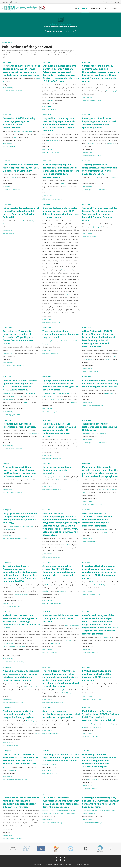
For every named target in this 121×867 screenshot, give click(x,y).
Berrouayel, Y (56, 341)
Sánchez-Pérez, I (103, 532)
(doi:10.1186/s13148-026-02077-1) (91, 156)
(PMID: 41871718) (8, 412)
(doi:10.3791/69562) (8, 233)
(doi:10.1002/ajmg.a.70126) (90, 371)
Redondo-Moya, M (8, 399)
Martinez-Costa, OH (15, 526)
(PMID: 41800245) (47, 650)
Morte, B (108, 359)
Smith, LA (53, 810)
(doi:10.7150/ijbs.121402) (49, 653)
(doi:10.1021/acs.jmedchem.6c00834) (13, 365)
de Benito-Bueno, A (29, 393)
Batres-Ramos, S (27, 131)
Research (84, 8)
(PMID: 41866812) (87, 368)
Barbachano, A (13, 646)
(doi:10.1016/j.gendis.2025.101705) (92, 504)
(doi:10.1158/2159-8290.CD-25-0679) (13, 662)
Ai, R (23, 767)
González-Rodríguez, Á (65, 693)
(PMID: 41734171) (87, 538)
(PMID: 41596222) (87, 786)
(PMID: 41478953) (87, 820)
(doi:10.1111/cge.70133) (49, 109)
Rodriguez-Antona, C (105, 489)
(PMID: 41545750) (87, 696)
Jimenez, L (6, 353)
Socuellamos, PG (8, 393)
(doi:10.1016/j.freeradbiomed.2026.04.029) (94, 190)
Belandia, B (68, 625)
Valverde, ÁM (91, 585)
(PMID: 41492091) (8, 835)
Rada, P (101, 684)
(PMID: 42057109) (87, 97)
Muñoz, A (5, 646)
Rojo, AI (68, 480)
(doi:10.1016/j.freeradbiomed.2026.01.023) (15, 779)
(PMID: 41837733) (87, 402)
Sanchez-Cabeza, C (27, 526)
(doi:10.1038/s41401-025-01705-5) (91, 699)
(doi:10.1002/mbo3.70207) (89, 236)
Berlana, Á (93, 582)
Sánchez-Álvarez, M (31, 687)
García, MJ (67, 294)
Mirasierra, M (20, 221)
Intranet (75, 2)
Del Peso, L (45, 449)
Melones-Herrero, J (102, 529)
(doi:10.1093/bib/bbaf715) (49, 773)
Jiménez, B (50, 344)
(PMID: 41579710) (47, 699)
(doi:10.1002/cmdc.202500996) (51, 557)
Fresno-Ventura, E (58, 690)
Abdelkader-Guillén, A (63, 810)
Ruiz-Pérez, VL (19, 594)
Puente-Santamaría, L (67, 341)
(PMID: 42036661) (87, 153)
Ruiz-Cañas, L (17, 131)
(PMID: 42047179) (47, 149)
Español (103, 2)
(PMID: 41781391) (8, 489)
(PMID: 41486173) (47, 820)
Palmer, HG (22, 646)
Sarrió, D (51, 813)
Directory (93, 2)
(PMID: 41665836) (87, 591)
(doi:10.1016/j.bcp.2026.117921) (12, 415)
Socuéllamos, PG (47, 393)
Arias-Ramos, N (48, 585)
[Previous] (10, 848)
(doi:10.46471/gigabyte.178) (50, 353)
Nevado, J (51, 100)
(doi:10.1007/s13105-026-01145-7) (91, 594)
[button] (115, 2)
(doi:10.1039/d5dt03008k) (89, 542)
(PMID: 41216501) (87, 501)
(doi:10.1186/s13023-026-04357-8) (91, 100)
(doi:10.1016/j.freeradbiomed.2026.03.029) (94, 443)
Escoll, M (56, 480)
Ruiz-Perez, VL (92, 143)
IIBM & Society (95, 8)
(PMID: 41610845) (8, 699)
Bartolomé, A (6, 224)
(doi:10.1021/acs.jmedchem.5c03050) (92, 406)
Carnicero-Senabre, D (59, 477)
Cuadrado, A (102, 433)
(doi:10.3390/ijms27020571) (90, 789)
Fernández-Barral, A (8, 643)
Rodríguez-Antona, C (67, 270)
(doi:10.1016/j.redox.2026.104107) (52, 489)
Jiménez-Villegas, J (111, 724)
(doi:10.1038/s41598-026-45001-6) (12, 91)
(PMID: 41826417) (8, 446)
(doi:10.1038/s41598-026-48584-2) (52, 199)
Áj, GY (4, 767)
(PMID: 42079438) (8, 143)
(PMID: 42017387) (8, 187)
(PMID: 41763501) (8, 535)
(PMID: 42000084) (87, 187)
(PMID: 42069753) (8, 88)
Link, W (12, 353)
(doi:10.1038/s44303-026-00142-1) (52, 603)
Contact (84, 2)
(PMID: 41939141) (47, 350)
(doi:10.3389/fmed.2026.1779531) (12, 606)
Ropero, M (14, 396)
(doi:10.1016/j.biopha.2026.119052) (52, 702)
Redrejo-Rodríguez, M (96, 227)
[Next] (110, 848)
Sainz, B (16, 137)
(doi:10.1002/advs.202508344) (11, 190)
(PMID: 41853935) (87, 233)
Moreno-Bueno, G (52, 140)
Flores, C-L (51, 724)
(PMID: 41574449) (47, 106)
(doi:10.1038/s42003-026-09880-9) (12, 449)
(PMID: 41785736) (47, 486)
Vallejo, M (13, 177)
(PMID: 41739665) (47, 554)
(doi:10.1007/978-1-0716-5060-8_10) (92, 823)
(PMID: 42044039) (8, 230)
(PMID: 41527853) (47, 770)
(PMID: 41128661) (8, 659)
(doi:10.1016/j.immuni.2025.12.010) (13, 702)
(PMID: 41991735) (47, 196)
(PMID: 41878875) (8, 362)
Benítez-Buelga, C (31, 721)
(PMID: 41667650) (47, 600)
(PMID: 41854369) (47, 409)
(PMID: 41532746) (47, 730)
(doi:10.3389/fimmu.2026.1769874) (52, 458)
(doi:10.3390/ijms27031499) (90, 653)
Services (114, 8)
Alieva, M (5, 829)
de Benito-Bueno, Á (65, 393)
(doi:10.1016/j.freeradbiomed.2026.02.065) (15, 538)
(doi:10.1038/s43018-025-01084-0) (12, 838)
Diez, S (20, 396)
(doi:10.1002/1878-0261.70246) (51, 153)
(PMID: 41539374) (8, 776)
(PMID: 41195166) (8, 742)
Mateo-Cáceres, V (100, 810)
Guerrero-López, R (111, 91)
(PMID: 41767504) (8, 603)
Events (106, 8)
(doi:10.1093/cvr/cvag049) (49, 412)
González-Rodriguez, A (32, 433)
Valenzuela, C (27, 402)
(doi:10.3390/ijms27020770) (90, 736)
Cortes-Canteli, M (63, 591)
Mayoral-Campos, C (111, 810)
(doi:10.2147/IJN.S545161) (10, 146)
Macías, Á (55, 393)
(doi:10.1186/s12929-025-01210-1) (52, 823)
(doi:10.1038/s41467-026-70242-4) (12, 492)
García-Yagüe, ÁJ (87, 433)
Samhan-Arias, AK (10, 529)
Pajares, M (102, 724)
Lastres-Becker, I (114, 177)
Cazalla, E (95, 433)
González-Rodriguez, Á (102, 585)
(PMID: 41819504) (87, 440)
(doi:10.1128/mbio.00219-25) (50, 733)
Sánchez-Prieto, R (55, 643)
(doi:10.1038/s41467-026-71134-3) (52, 322)
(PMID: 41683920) (87, 650)
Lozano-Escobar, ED (88, 810)
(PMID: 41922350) (47, 319)
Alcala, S (63, 184)
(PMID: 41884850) (47, 455)
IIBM (76, 8)
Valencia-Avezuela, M (56, 399)
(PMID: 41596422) (87, 733)
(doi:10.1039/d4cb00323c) (10, 745)
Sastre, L (37, 733)
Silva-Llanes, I (96, 177)
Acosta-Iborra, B (47, 341)
